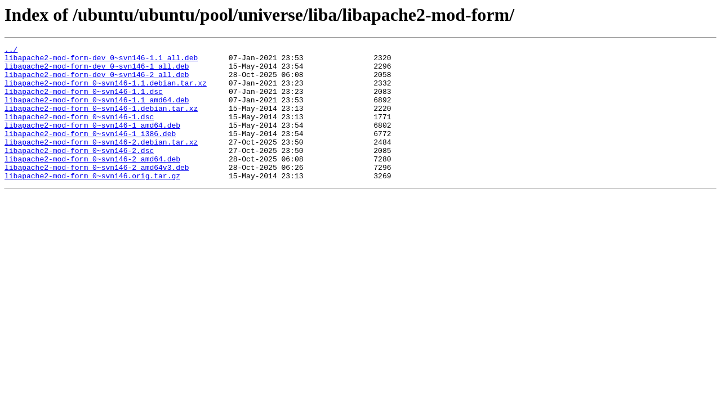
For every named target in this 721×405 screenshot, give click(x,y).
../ (11, 51)
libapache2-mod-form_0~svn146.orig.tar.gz (92, 202)
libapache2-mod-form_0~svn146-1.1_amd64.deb (97, 111)
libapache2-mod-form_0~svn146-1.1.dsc (84, 101)
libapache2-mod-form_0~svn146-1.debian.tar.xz (101, 121)
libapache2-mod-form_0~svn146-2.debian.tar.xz (101, 162)
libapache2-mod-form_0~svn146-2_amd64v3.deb (97, 192)
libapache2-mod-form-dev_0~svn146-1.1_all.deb (101, 61)
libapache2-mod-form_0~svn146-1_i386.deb (90, 152)
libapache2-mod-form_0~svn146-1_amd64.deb (92, 142)
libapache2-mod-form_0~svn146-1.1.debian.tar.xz (106, 91)
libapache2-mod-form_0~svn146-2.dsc (79, 172)
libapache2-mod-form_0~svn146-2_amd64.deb (92, 182)
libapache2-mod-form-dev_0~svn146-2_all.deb (97, 81)
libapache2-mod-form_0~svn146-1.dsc (79, 132)
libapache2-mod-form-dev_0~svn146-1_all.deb (97, 71)
